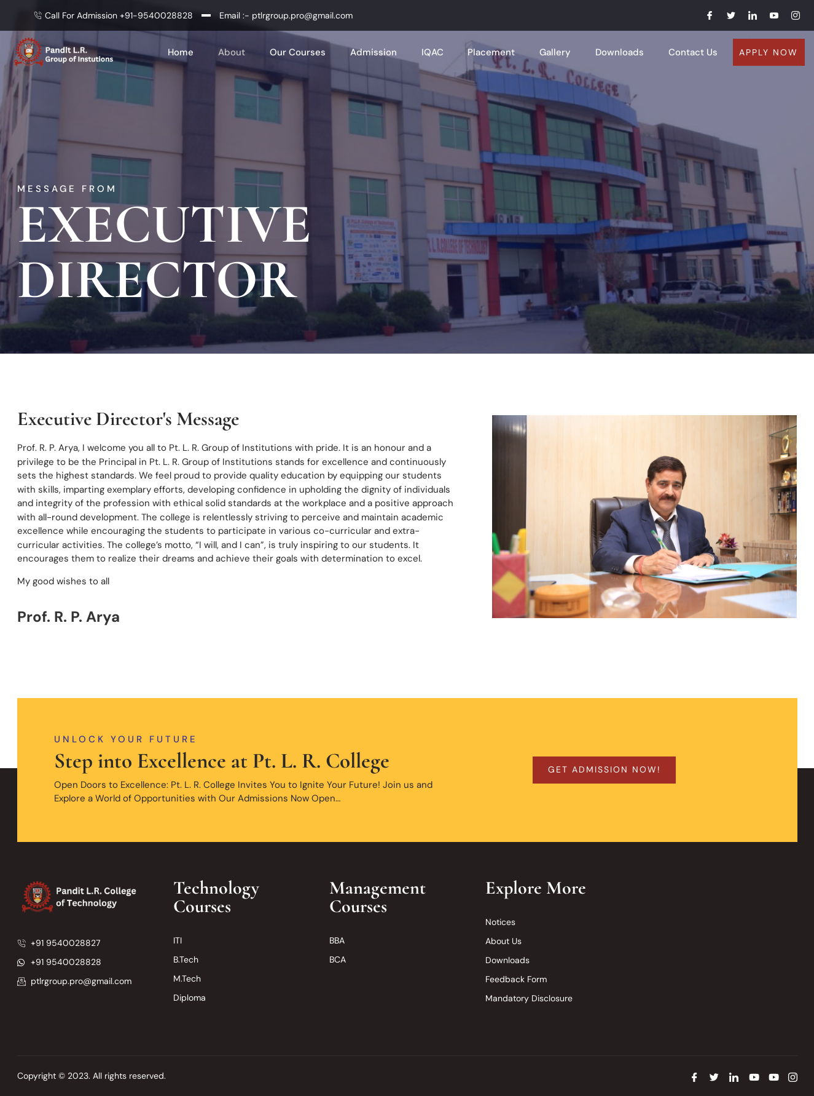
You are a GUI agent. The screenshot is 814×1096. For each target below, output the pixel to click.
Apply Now (768, 52)
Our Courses (298, 52)
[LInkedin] (747, 15)
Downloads (620, 52)
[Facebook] (704, 15)
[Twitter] (726, 15)
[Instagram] (790, 15)
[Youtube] (769, 15)
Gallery (555, 52)
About (231, 52)
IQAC (432, 52)
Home (181, 52)
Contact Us (693, 52)
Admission (373, 52)
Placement (491, 52)
